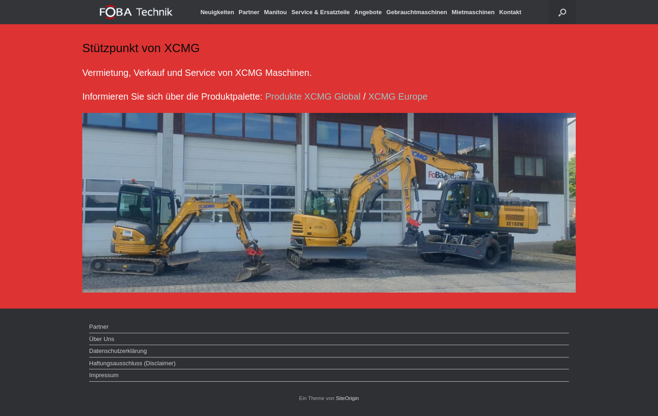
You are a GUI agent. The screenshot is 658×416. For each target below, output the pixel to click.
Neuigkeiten (217, 12)
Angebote (368, 12)
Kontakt (510, 12)
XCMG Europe (398, 96)
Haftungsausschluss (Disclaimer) (132, 363)
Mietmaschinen (472, 12)
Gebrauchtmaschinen (417, 12)
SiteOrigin (347, 398)
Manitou (275, 12)
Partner (249, 12)
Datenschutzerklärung (118, 350)
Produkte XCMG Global (313, 96)
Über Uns (101, 339)
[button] (562, 12)
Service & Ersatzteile (321, 12)
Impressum (103, 375)
